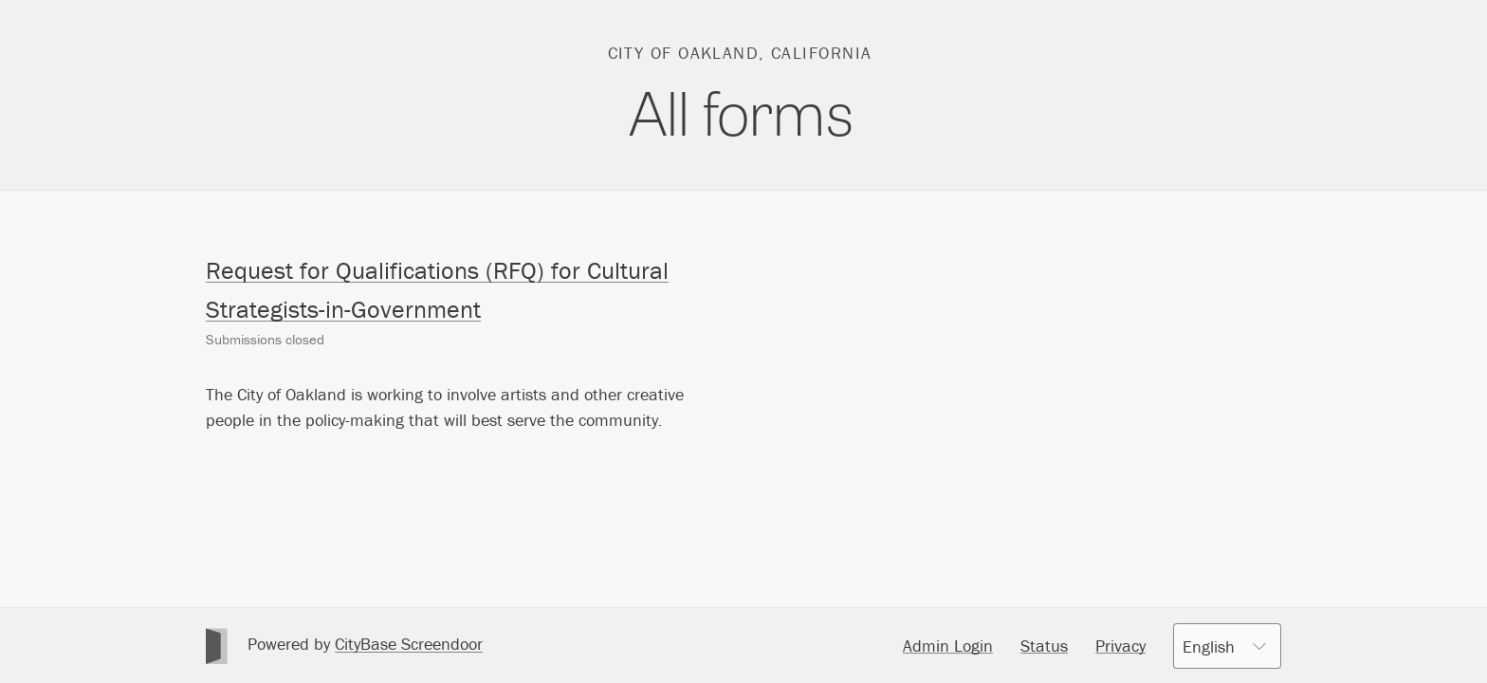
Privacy (1120, 645)
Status (1044, 645)
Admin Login (948, 645)
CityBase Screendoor (409, 644)
